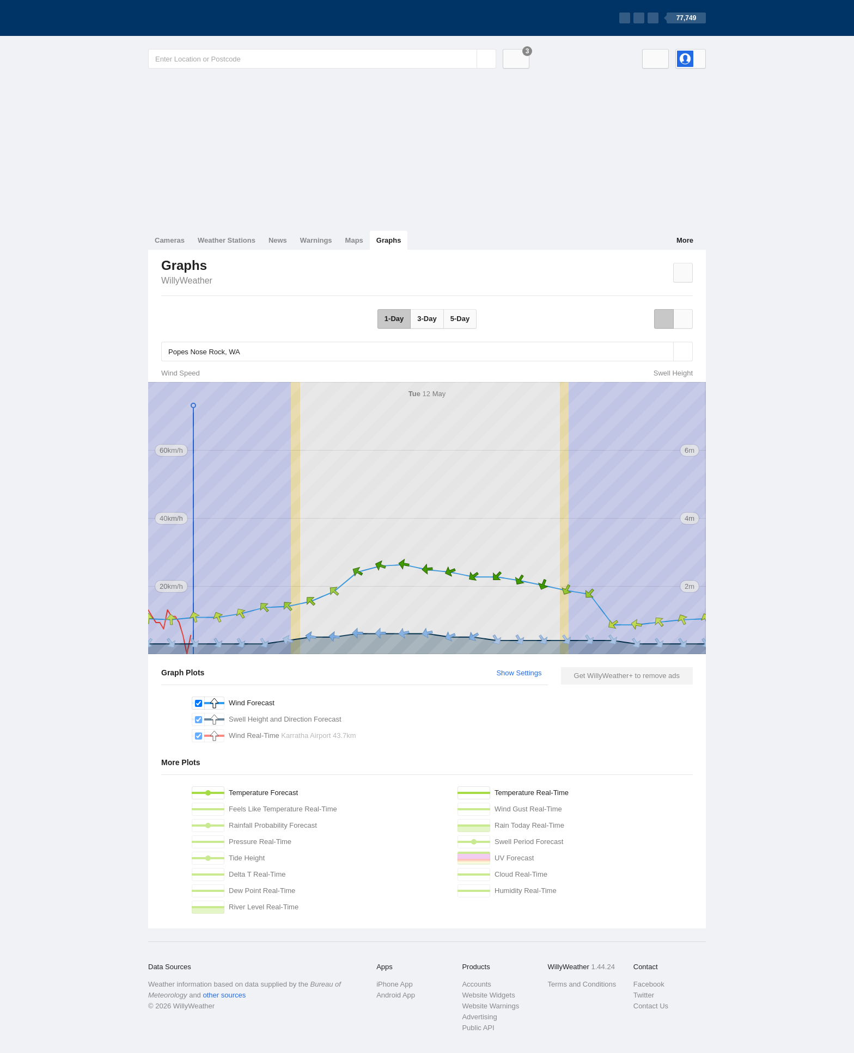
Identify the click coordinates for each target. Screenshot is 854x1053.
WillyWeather (186, 280)
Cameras (170, 240)
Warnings (316, 240)
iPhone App (394, 984)
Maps (354, 240)
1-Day (394, 319)
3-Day (426, 319)
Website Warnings (490, 1006)
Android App (395, 995)
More (684, 240)
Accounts (476, 984)
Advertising (479, 1017)
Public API (478, 1028)
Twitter (643, 995)
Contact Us (650, 1006)
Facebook (648, 984)
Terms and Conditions (582, 984)
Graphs (388, 240)
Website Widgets (488, 995)
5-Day (459, 319)
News (278, 240)
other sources (224, 995)
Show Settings (518, 673)
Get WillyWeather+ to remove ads (627, 676)
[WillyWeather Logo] (199, 18)
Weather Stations (226, 240)
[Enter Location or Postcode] (322, 59)
